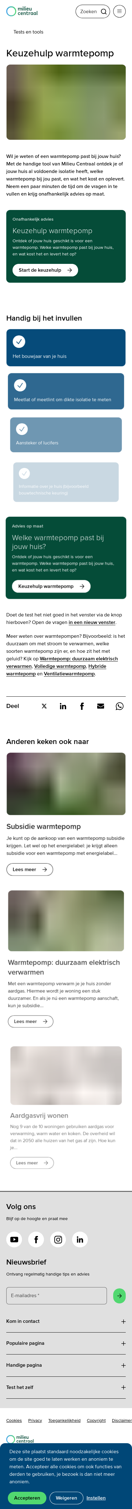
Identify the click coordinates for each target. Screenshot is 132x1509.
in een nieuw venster (92, 622)
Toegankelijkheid (64, 1420)
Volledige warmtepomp (60, 666)
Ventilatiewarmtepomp (69, 674)
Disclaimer (122, 1420)
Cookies (14, 1420)
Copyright (96, 1420)
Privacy (35, 1420)
